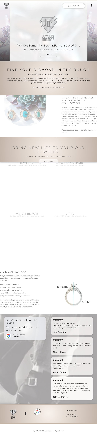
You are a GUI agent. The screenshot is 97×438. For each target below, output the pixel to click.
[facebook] (26, 413)
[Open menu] (91, 6)
